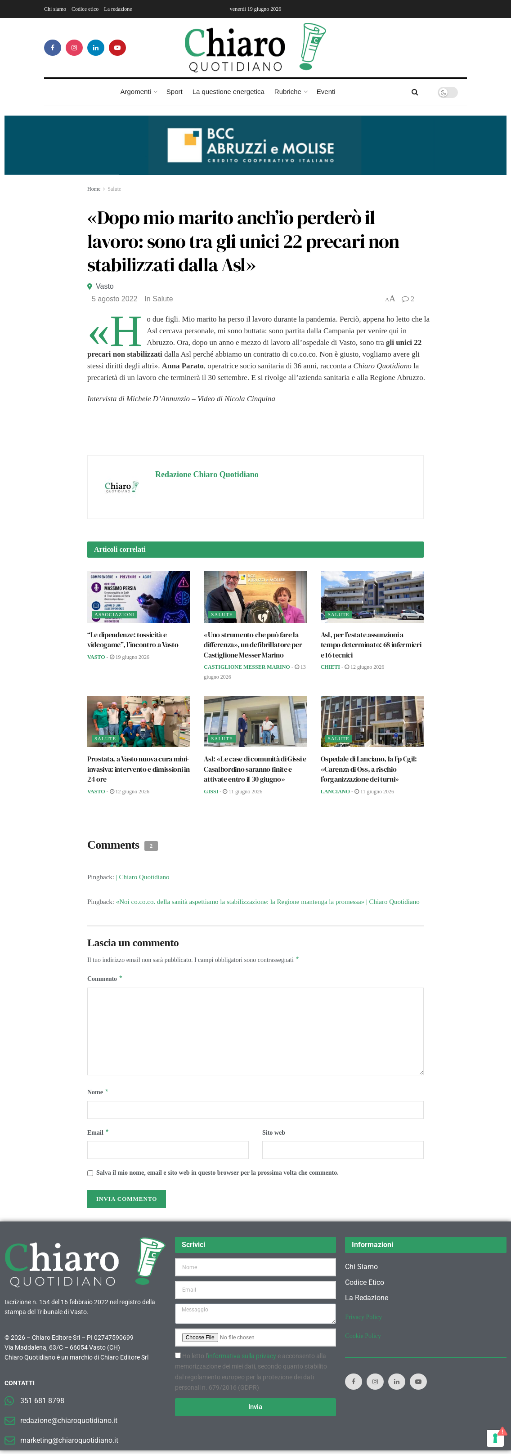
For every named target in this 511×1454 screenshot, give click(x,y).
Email (98, 1136)
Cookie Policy (363, 1339)
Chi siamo (55, 9)
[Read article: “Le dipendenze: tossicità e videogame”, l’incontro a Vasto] (138, 597)
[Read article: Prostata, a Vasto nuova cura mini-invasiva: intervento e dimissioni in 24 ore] (138, 721)
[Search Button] (415, 92)
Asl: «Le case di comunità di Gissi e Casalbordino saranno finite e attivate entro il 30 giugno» (255, 769)
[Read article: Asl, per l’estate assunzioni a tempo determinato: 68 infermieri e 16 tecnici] (372, 597)
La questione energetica (228, 91)
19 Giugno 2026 (129, 657)
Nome (98, 1094)
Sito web (273, 1135)
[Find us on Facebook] (52, 48)
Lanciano (335, 791)
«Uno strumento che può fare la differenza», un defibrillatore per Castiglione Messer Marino (253, 645)
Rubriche (287, 91)
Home (93, 189)
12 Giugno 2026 (364, 667)
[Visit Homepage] (255, 47)
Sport (174, 91)
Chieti (330, 667)
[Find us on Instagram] (74, 48)
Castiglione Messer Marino (247, 667)
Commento (105, 980)
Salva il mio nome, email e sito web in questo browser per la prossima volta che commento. (217, 1176)
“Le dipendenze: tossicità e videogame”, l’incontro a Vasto (132, 639)
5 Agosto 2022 (114, 299)
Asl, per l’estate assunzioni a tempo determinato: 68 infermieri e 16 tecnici (371, 645)
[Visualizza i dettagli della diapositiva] (255, 145)
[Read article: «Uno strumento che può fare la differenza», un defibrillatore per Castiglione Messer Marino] (255, 597)
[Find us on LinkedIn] (95, 48)
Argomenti (135, 91)
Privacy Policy (363, 1320)
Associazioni (114, 614)
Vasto (105, 286)
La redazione (118, 9)
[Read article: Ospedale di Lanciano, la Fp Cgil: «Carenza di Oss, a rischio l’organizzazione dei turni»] (372, 721)
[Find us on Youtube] (117, 48)
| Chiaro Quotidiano (143, 877)
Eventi (326, 91)
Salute (114, 189)
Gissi (211, 791)
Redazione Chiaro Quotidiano (207, 474)
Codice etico (85, 9)
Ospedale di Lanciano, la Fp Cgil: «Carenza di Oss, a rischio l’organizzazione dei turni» (369, 769)
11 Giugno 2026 (242, 791)
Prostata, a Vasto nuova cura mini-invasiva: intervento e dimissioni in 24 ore (138, 769)
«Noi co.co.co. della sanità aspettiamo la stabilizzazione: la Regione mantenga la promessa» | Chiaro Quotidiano (268, 901)
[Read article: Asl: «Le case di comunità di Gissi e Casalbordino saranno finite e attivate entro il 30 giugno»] (255, 721)
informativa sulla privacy (242, 1359)
